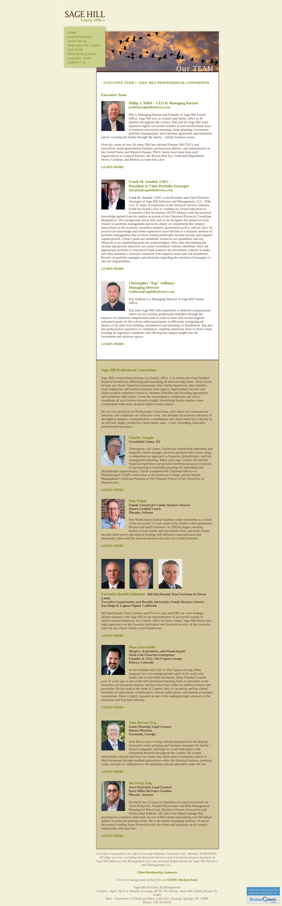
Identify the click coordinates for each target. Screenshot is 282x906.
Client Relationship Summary (157, 872)
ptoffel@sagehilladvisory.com (150, 107)
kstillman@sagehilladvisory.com (151, 291)
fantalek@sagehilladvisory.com (151, 190)
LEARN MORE (112, 167)
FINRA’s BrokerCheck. (182, 880)
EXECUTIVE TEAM (119, 83)
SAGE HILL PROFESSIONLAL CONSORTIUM (174, 83)
